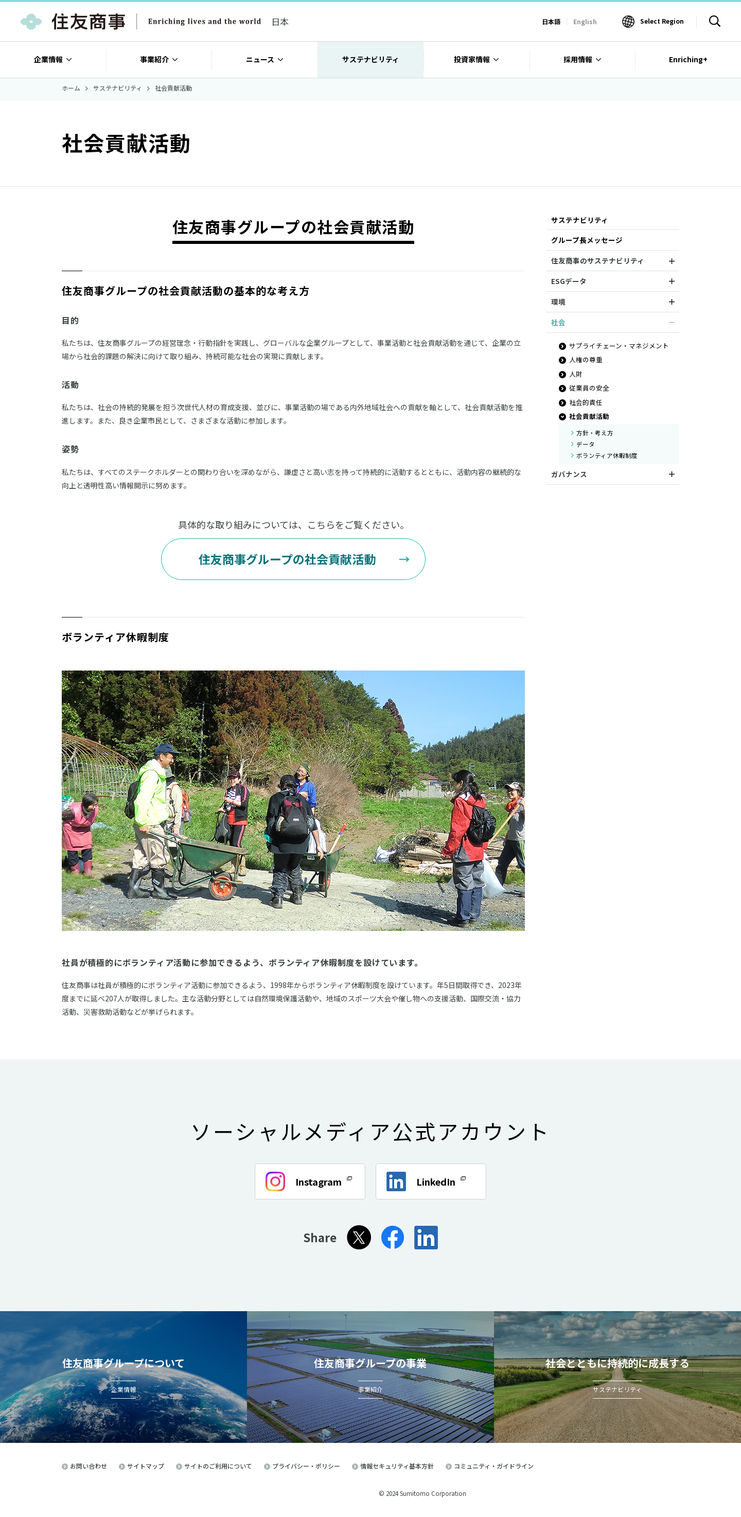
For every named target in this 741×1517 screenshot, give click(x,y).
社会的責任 (586, 402)
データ (585, 444)
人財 (576, 374)
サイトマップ (145, 1465)
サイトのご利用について (218, 1465)
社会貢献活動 (589, 416)
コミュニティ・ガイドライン (494, 1465)
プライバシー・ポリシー (306, 1465)
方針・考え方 (594, 433)
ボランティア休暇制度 (607, 455)
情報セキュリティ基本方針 (397, 1465)
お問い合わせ (88, 1465)
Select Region (662, 20)
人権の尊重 (586, 359)
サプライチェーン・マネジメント (619, 345)
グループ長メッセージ (587, 240)
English (585, 21)
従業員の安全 (589, 388)
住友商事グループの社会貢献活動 (287, 559)
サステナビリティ (579, 220)
